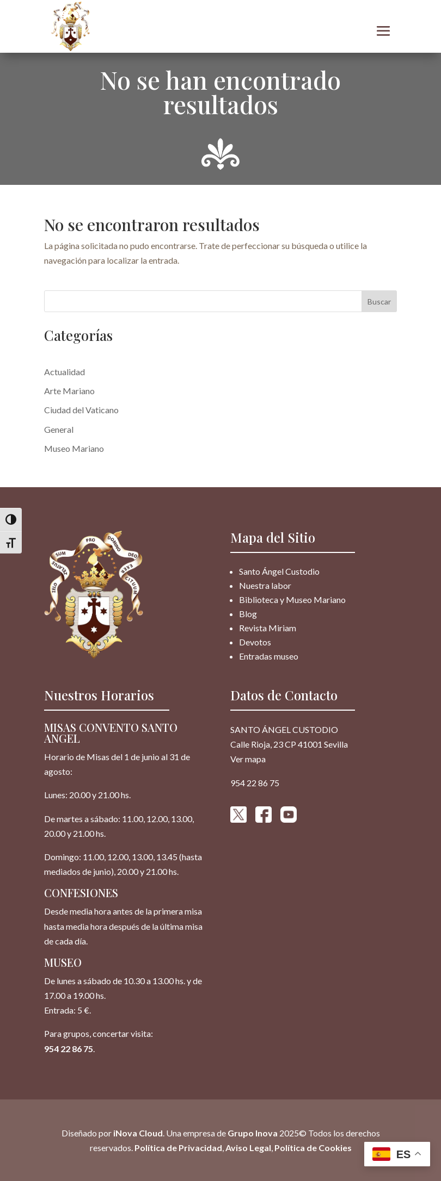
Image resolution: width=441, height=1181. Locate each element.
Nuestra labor (265, 585)
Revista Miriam (267, 628)
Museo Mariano (74, 448)
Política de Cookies (313, 1147)
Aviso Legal (248, 1147)
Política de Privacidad (178, 1147)
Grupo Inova (253, 1133)
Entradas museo (268, 656)
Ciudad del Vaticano (81, 410)
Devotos (255, 642)
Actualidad (64, 371)
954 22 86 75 (68, 1048)
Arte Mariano (69, 391)
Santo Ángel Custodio (279, 571)
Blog (248, 613)
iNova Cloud (137, 1133)
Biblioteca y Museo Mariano (292, 599)
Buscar (379, 301)
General (59, 429)
